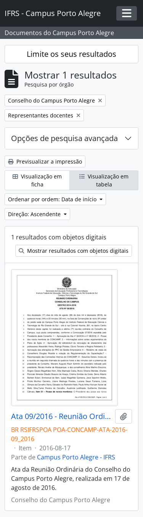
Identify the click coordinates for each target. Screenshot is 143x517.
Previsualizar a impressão (45, 161)
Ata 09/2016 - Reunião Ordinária (61, 416)
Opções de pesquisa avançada (64, 138)
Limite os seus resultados (71, 54)
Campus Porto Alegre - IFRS (76, 457)
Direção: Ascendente (35, 214)
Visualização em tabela (104, 180)
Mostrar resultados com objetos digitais (74, 250)
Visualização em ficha (37, 180)
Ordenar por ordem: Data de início (53, 199)
